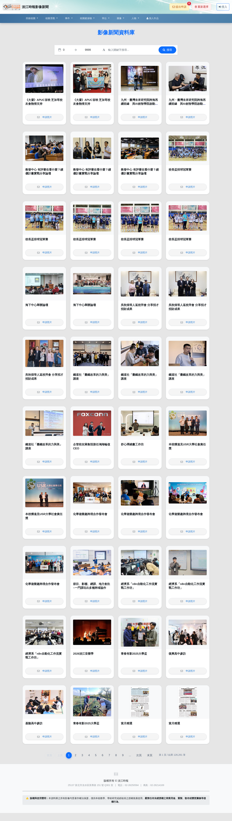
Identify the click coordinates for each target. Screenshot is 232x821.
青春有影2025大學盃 (134, 653)
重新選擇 (201, 6)
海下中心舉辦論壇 (36, 305)
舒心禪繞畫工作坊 (132, 444)
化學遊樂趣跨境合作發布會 (90, 514)
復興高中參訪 (177, 653)
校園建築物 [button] (86, 18)
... (130, 755)
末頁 (149, 755)
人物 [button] (134, 18)
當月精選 (126, 723)
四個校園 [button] (31, 18)
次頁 (139, 755)
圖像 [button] (119, 18)
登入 (223, 6)
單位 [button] (104, 18)
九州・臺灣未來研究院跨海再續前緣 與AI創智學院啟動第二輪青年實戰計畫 (139, 103)
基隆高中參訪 (33, 723)
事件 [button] (68, 18)
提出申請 (180, 5)
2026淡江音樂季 (83, 653)
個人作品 (153, 18)
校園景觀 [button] (50, 18)
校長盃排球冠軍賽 (180, 169)
